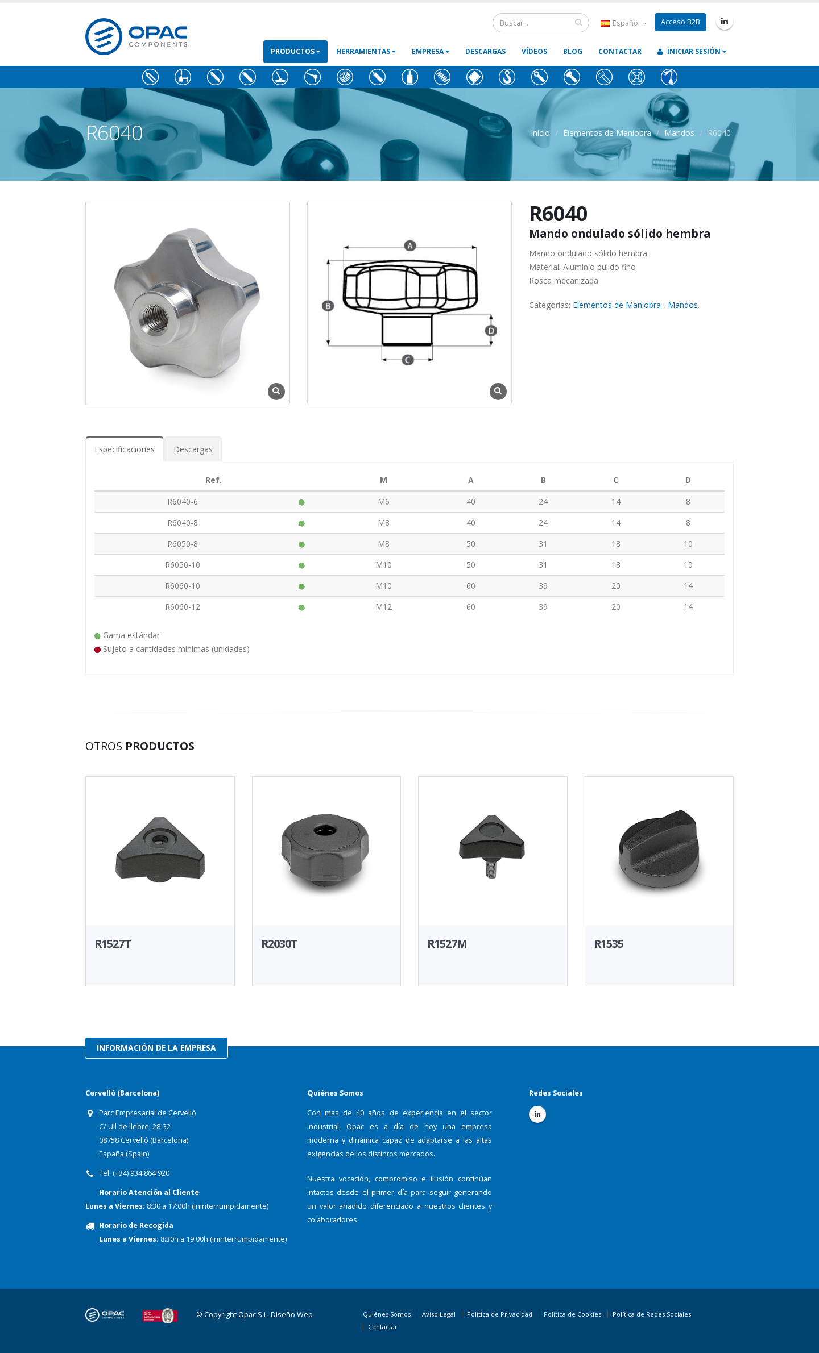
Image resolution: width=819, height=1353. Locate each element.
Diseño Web (292, 1314)
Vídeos (534, 51)
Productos (295, 51)
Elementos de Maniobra (607, 132)
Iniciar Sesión (691, 51)
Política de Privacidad (499, 1314)
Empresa (430, 51)
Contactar (620, 51)
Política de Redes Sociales (652, 1314)
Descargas (485, 51)
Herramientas (366, 51)
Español (623, 23)
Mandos (679, 132)
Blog (572, 51)
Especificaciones (124, 449)
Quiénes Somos (387, 1314)
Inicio (540, 132)
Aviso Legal (439, 1314)
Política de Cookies (572, 1314)
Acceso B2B (680, 22)
